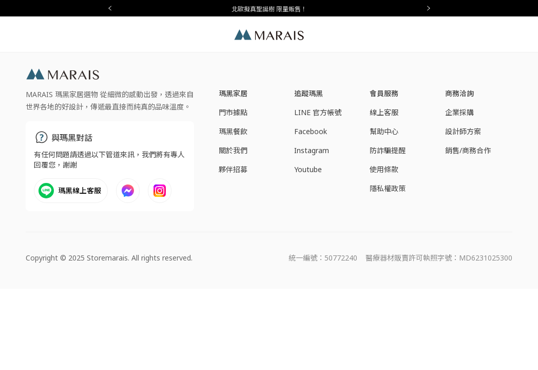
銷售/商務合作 (468, 150)
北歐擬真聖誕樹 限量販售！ (269, 9)
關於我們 (233, 150)
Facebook (310, 131)
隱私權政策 (388, 188)
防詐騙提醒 (388, 150)
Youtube (308, 169)
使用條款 (384, 169)
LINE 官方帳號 (317, 112)
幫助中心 (384, 131)
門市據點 (233, 112)
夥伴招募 (233, 169)
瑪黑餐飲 (233, 131)
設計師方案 (463, 131)
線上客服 (384, 112)
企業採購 (459, 112)
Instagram (311, 150)
